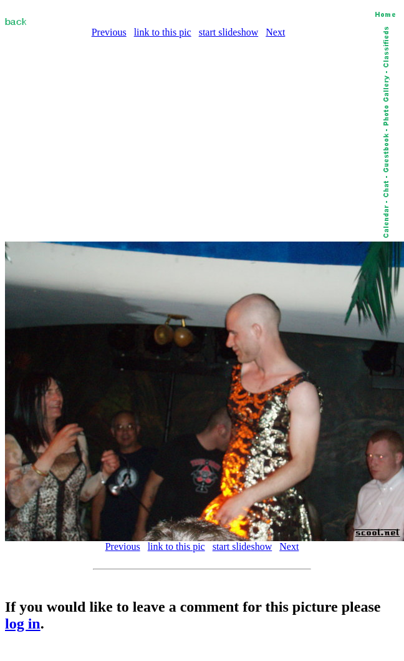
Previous (109, 32)
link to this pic (162, 32)
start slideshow (229, 32)
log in (23, 623)
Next (275, 32)
